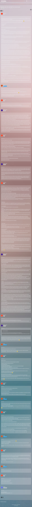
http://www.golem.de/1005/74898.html (6, 389)
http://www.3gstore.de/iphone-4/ (5, 481)
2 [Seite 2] (2, 10)
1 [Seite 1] (1, 497)
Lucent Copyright (16, 505)
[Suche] (27, 1)
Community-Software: (16, 504)
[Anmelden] (29, 1)
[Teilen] (31, 9)
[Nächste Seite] (4, 10)
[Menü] (31, 1)
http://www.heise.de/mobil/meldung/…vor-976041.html (12, 90)
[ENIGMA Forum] (3, 1)
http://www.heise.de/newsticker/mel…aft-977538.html (14, 320)
